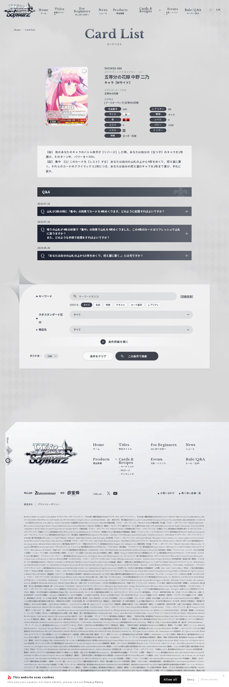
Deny (191, 679)
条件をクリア (98, 356)
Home (17, 30)
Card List (30, 30)
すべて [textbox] (77, 314)
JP (210, 9)
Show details (209, 679)
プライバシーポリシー (49, 504)
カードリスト (127, 466)
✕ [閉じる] (223, 676)
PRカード (125, 470)
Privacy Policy (93, 682)
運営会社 (28, 504)
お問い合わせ (167, 493)
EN (218, 9)
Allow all (170, 679)
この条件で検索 (137, 356)
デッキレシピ (127, 474)
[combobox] (131, 315)
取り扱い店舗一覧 (191, 493)
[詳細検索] (186, 296)
